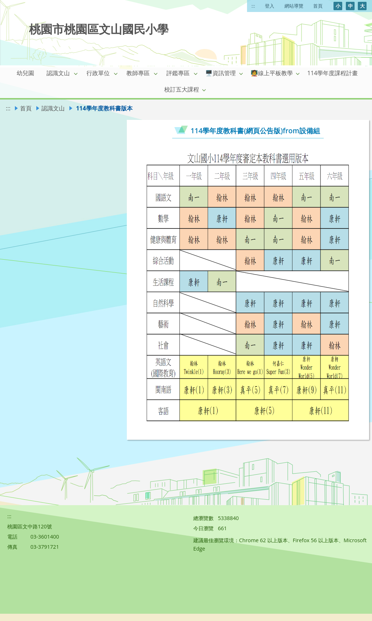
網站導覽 (293, 6)
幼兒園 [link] (25, 73)
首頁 (318, 6)
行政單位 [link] (98, 73)
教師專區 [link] (138, 73)
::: (253, 6)
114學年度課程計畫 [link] (332, 73)
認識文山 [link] (58, 73)
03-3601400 (45, 536)
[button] (76, 73)
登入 (269, 6)
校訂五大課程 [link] (181, 89)
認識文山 (53, 108)
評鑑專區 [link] (178, 73)
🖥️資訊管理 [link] (220, 73)
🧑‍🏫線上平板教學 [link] (272, 73)
